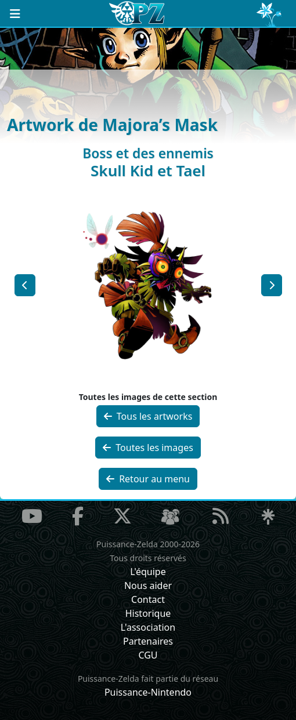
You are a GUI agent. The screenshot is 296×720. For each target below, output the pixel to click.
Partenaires (148, 641)
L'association (148, 627)
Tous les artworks (148, 416)
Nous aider (148, 585)
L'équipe (148, 571)
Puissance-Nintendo (148, 692)
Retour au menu (148, 478)
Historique (148, 613)
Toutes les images (148, 447)
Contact (148, 599)
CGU (147, 655)
